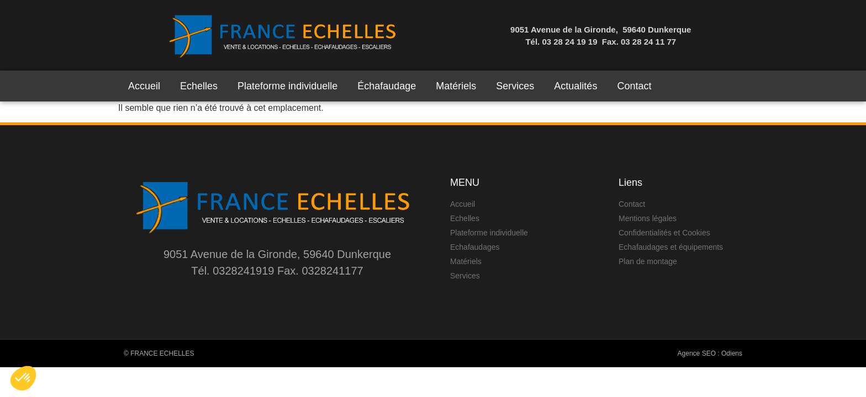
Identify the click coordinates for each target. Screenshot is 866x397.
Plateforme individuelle (287, 86)
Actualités (575, 86)
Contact (634, 86)
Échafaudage (386, 86)
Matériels (456, 86)
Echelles (199, 86)
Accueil (144, 86)
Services (515, 86)
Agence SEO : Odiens (710, 353)
